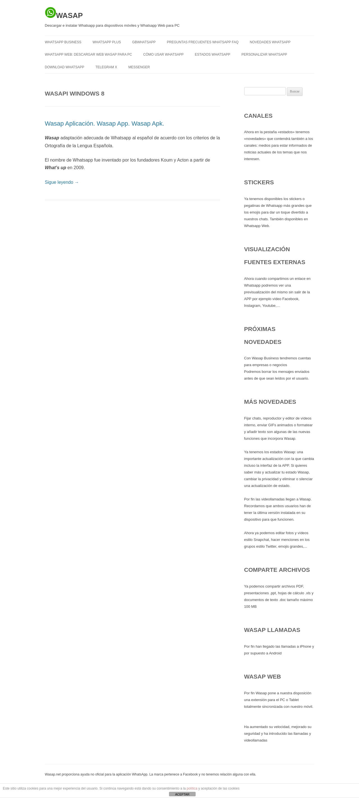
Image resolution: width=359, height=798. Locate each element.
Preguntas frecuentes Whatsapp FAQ (202, 42)
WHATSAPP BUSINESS (63, 42)
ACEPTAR (182, 794)
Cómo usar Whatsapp (163, 54)
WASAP (64, 13)
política (192, 788)
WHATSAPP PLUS (107, 42)
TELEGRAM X (106, 67)
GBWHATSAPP (144, 42)
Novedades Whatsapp (270, 42)
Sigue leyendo (62, 182)
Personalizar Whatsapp (264, 54)
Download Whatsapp (64, 67)
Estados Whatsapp (212, 54)
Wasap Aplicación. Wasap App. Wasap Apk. (104, 123)
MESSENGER (139, 67)
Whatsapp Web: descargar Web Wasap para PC (88, 54)
